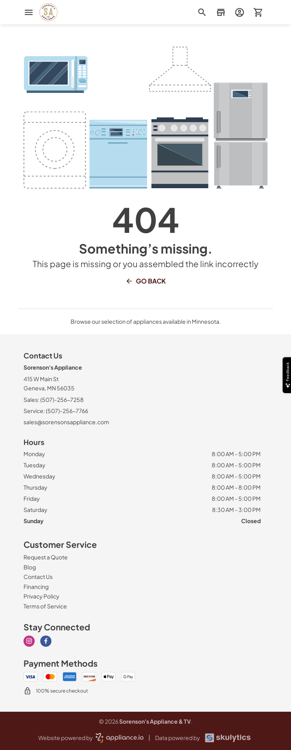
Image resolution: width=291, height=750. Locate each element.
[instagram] (29, 641)
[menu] (29, 12)
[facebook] (45, 641)
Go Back (145, 281)
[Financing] (36, 586)
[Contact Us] (38, 576)
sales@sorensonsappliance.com (66, 421)
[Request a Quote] (46, 557)
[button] (220, 12)
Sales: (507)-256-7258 (54, 399)
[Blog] (30, 567)
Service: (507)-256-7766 (56, 410)
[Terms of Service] (45, 606)
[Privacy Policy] (41, 596)
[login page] (239, 12)
